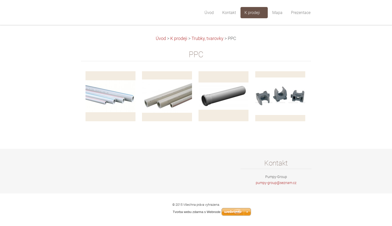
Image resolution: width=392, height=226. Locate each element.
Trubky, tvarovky (208, 38)
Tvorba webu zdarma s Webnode (196, 212)
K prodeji (178, 38)
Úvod (161, 38)
